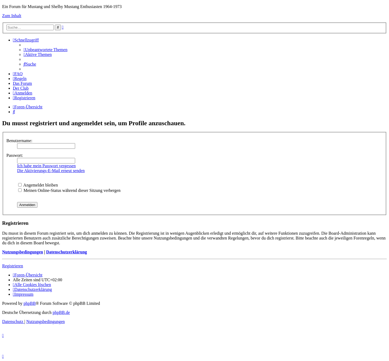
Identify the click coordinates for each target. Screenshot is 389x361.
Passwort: (14, 155)
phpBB (30, 303)
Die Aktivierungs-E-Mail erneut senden (51, 170)
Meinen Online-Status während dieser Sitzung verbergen (69, 190)
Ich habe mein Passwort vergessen (46, 166)
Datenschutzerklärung (66, 252)
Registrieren (12, 266)
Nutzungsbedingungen (22, 252)
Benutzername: (19, 140)
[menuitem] (45, 49)
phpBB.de (61, 312)
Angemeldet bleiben (38, 185)
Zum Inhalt (11, 15)
